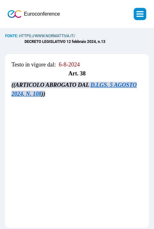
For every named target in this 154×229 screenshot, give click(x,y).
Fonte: (12, 36)
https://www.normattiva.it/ (47, 36)
